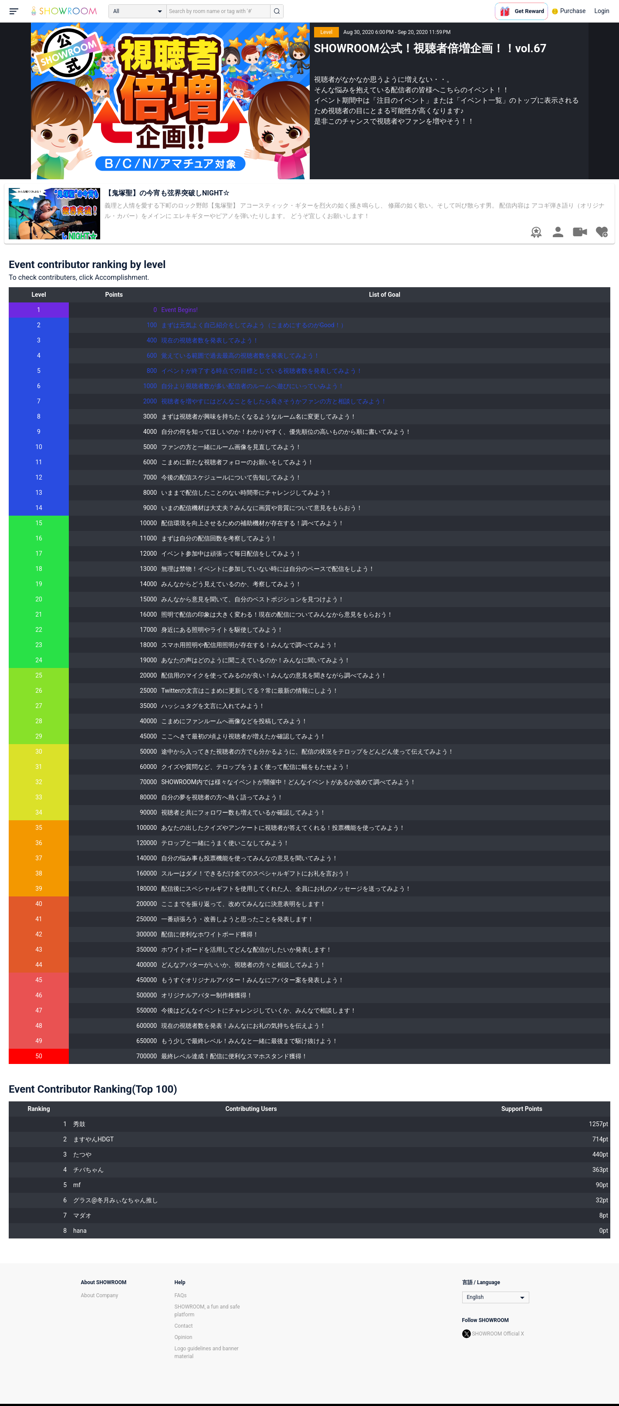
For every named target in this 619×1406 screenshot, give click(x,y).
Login (601, 10)
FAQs (181, 1295)
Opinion (184, 1337)
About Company (99, 1295)
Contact (184, 1326)
